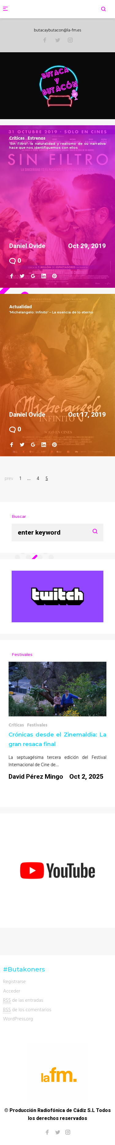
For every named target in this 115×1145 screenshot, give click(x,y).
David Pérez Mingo (36, 776)
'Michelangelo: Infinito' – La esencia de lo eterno (51, 312)
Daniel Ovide (27, 246)
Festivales (37, 724)
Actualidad (20, 306)
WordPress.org (18, 1018)
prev (9, 478)
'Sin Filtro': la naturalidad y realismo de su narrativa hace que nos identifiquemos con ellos (57, 145)
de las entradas (23, 1000)
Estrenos (36, 137)
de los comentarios (27, 1009)
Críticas (17, 137)
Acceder (11, 990)
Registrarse (14, 981)
